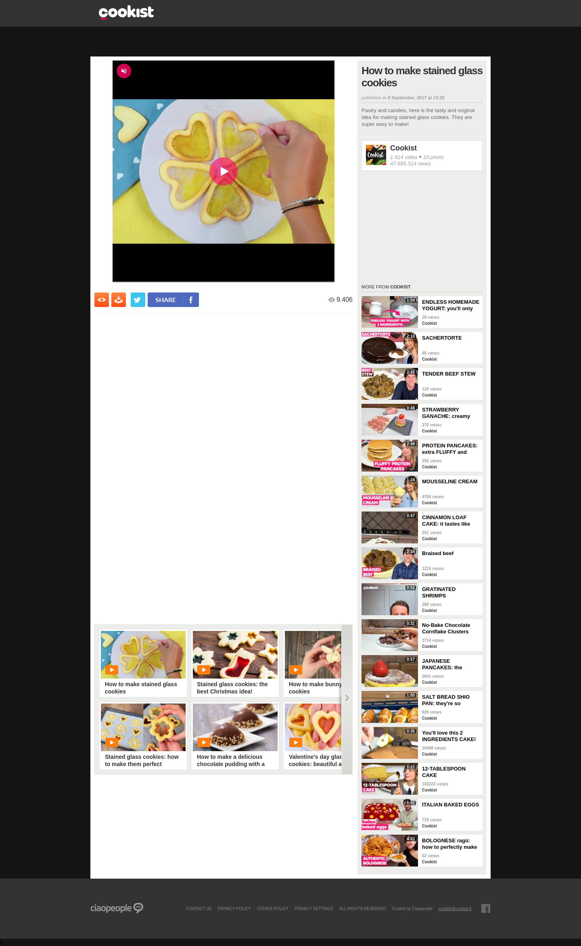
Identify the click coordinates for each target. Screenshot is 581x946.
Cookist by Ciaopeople (412, 908)
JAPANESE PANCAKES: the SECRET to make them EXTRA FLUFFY (450, 664)
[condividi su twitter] (138, 299)
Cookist (403, 148)
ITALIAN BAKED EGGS (450, 805)
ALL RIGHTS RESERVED (362, 908)
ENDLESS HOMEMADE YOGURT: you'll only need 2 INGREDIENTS (450, 305)
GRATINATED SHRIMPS (439, 592)
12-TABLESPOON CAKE (444, 772)
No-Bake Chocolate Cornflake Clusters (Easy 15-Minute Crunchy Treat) (446, 628)
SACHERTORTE (442, 338)
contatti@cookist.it (455, 908)
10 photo (433, 157)
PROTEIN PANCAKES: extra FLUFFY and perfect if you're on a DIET (450, 449)
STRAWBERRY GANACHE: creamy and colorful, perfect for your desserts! (447, 413)
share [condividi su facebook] (165, 299)
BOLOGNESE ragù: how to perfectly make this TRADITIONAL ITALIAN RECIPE (449, 843)
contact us (198, 908)
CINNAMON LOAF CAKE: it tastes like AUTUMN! (446, 520)
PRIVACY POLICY (234, 908)
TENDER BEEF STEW (449, 374)
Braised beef (438, 553)
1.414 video (403, 157)
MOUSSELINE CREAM (449, 481)
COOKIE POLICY (272, 908)
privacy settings (314, 908)
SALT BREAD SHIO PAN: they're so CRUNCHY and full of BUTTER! (448, 700)
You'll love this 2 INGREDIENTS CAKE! (449, 736)
